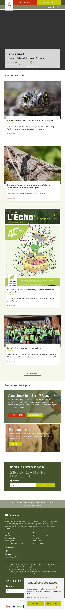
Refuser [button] (35, 603)
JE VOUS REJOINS (35, 415)
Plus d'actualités (32, 373)
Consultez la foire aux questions (31, 505)
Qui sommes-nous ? (40, 535)
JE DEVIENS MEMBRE (17, 415)
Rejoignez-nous (49, 2)
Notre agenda (10, 540)
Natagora (16, 481)
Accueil (7, 535)
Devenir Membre (25, 2)
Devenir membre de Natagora (44, 502)
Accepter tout (52, 603)
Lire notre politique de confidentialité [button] (39, 597)
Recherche (37, 540)
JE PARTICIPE (15, 444)
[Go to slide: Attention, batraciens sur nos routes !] (36, 66)
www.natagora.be (11, 557)
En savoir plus (11, 133)
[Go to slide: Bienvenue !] (28, 66)
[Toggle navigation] (58, 7)
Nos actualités (10, 538)
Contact (50, 7)
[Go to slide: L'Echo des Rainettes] (32, 66)
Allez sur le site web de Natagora (24, 502)
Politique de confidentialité (14, 543)
